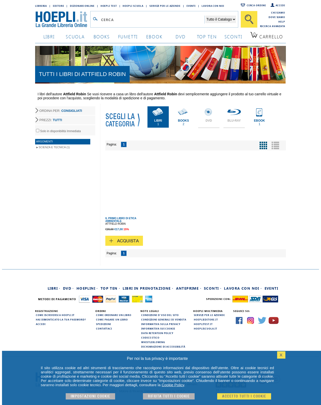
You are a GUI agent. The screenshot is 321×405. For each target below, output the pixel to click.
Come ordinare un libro (113, 314)
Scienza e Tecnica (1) (54, 147)
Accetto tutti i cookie (244, 396)
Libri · (54, 288)
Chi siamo (278, 12)
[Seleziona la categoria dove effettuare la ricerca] (220, 19)
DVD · (68, 288)
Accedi (280, 5)
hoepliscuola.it (205, 328)
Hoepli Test (109, 5)
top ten (207, 36)
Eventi (191, 5)
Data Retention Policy (157, 333)
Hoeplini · (87, 288)
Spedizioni (103, 324)
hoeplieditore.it (206, 319)
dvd (181, 36)
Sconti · (212, 288)
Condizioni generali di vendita (163, 319)
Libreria (41, 5)
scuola (75, 36)
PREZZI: (50, 120)
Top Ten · (110, 288)
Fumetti (128, 36)
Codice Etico (150, 337)
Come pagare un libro (112, 319)
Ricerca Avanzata (272, 26)
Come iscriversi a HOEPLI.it (55, 314)
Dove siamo (277, 17)
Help (281, 21)
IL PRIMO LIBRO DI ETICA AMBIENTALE (120, 219)
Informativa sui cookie (158, 328)
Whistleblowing (153, 342)
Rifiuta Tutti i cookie (169, 396)
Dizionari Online (82, 5)
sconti (233, 36)
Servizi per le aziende (165, 5)
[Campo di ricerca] (153, 20)
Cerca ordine (256, 5)
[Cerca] (249, 19)
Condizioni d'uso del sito (160, 314)
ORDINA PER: (60, 111)
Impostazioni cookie (90, 396)
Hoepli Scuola (133, 5)
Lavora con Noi (213, 5)
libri (49, 36)
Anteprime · (188, 288)
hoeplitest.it (203, 324)
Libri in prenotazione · (148, 288)
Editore (58, 5)
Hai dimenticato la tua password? (61, 319)
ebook (154, 36)
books (102, 36)
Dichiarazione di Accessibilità (163, 346)
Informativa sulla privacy (160, 324)
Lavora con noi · (243, 288)
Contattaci (104, 328)
